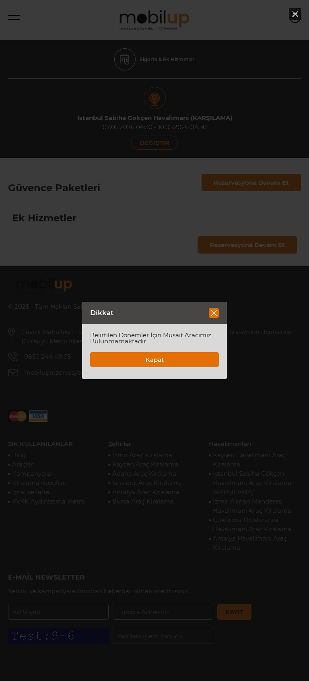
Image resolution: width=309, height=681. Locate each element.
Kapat (155, 359)
